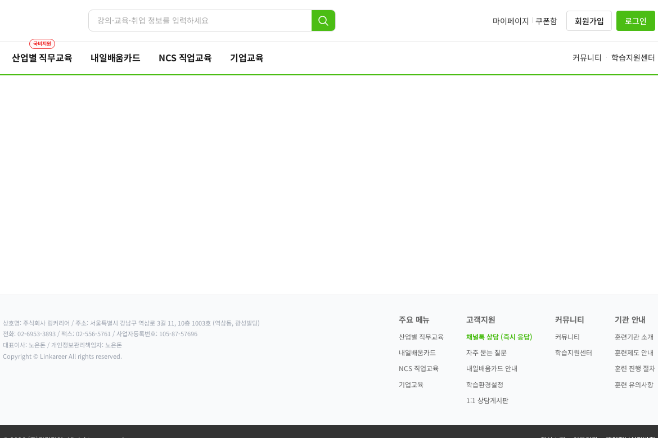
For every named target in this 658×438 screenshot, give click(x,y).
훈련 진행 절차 (635, 368)
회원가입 (589, 20)
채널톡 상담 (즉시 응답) (499, 336)
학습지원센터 (573, 352)
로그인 (636, 20)
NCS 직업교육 (419, 368)
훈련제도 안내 (634, 352)
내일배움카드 (417, 352)
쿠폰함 (546, 20)
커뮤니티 (567, 336)
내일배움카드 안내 (491, 368)
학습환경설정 (484, 384)
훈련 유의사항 (634, 384)
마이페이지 (511, 20)
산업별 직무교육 (421, 336)
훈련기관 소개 (634, 336)
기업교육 (411, 384)
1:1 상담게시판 (487, 400)
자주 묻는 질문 (486, 352)
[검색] (323, 20)
